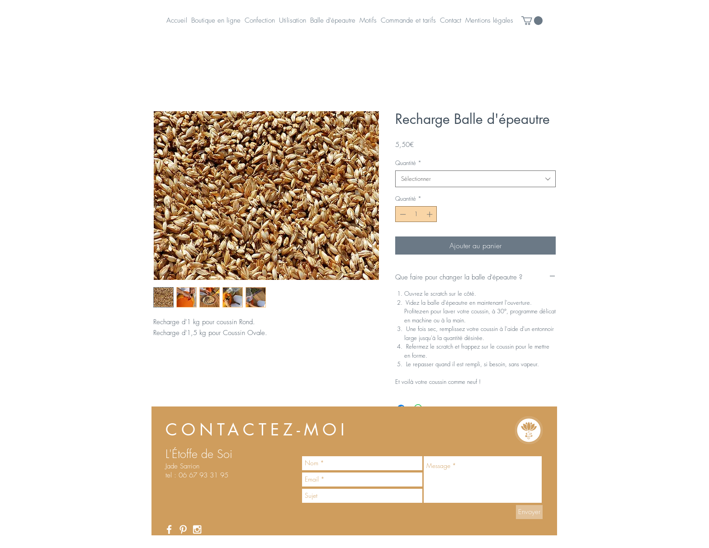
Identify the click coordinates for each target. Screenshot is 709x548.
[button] (532, 20)
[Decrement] (402, 214)
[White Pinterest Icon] (183, 529)
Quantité (408, 163)
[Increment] (430, 214)
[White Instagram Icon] (197, 529)
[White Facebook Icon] (169, 529)
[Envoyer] (529, 512)
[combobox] (475, 178)
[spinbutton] (416, 214)
